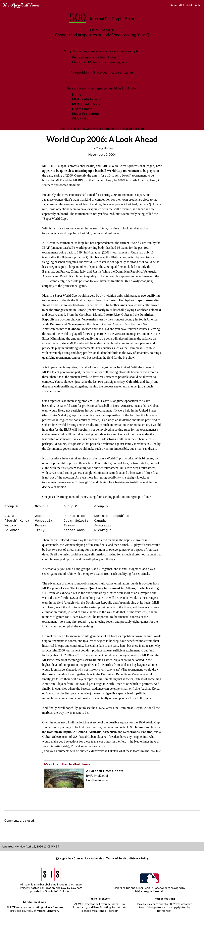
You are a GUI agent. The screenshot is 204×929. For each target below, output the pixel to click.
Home (76, 94)
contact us (126, 72)
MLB (45, 166)
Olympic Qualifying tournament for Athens (105, 588)
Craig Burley (104, 148)
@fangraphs (63, 858)
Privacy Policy (139, 858)
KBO (105, 166)
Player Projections (85, 113)
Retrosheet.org (164, 898)
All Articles (80, 118)
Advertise (97, 858)
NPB (54, 166)
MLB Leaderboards (86, 99)
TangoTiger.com (99, 898)
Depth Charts (82, 109)
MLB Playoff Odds (86, 104)
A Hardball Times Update (105, 771)
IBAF (46, 247)
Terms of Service (117, 858)
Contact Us (81, 858)
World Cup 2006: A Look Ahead (102, 139)
